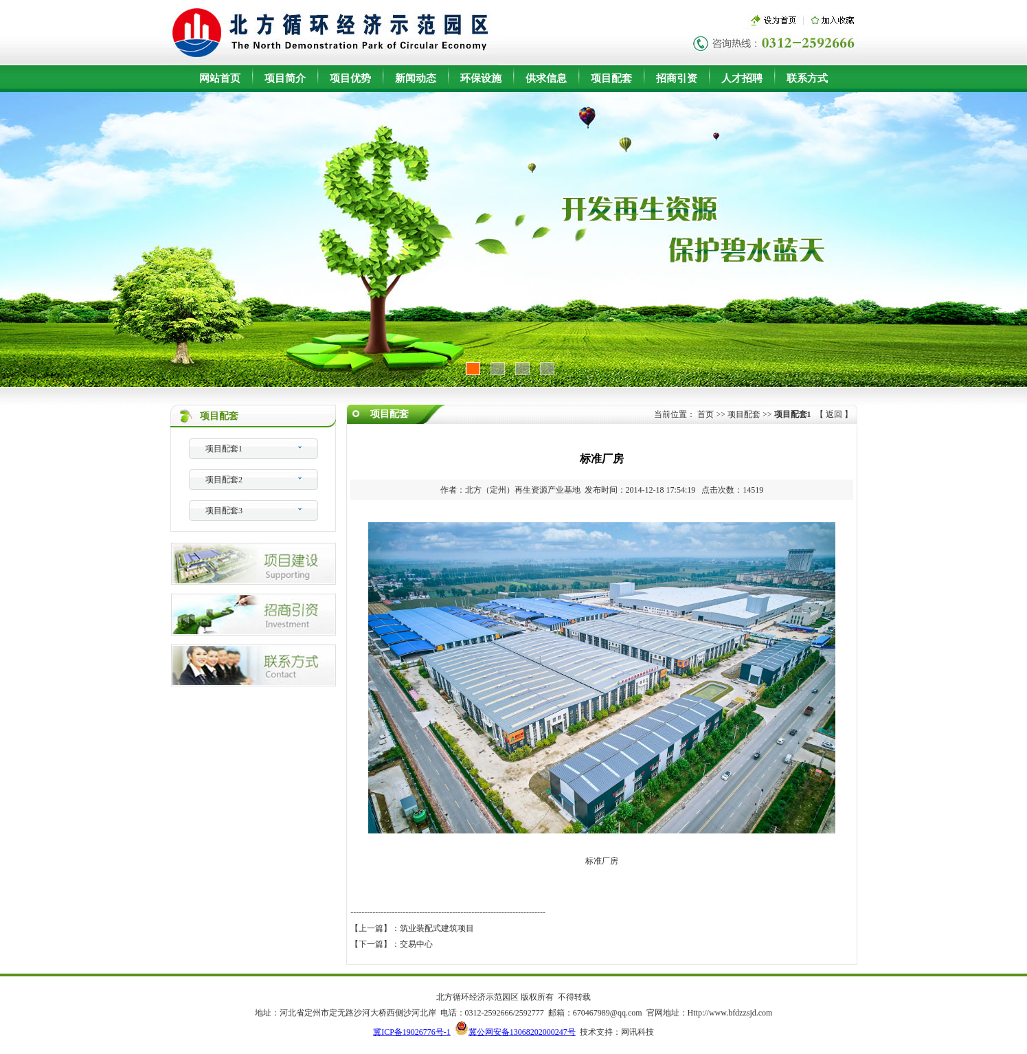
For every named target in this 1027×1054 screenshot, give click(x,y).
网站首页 (219, 78)
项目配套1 (223, 448)
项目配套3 (223, 510)
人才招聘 (742, 78)
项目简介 (285, 78)
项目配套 (611, 78)
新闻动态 (415, 78)
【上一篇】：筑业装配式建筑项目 (412, 928)
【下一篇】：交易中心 (391, 944)
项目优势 (350, 78)
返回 (834, 414)
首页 (705, 414)
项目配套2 (223, 479)
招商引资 (676, 78)
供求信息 (546, 78)
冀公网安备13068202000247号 (522, 1032)
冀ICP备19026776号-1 (412, 1032)
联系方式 (807, 78)
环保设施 (480, 78)
